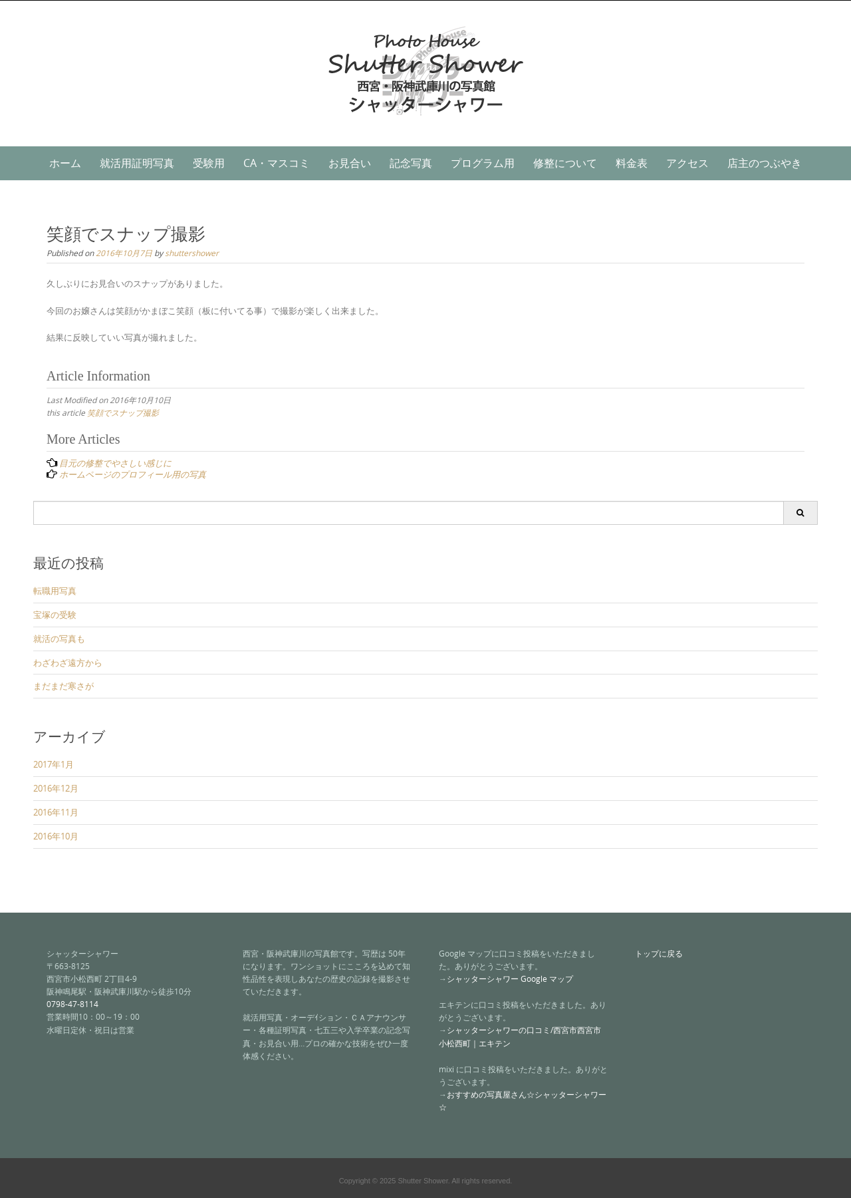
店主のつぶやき (764, 163)
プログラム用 (483, 163)
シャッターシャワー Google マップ (510, 978)
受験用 (209, 163)
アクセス (687, 163)
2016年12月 (55, 788)
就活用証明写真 (137, 163)
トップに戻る (659, 953)
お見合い (349, 163)
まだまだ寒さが (63, 686)
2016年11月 (55, 812)
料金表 (632, 163)
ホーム (65, 163)
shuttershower (192, 252)
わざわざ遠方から (67, 663)
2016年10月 (55, 836)
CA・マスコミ (276, 163)
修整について (565, 163)
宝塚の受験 (54, 615)
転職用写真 (54, 591)
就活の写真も (59, 639)
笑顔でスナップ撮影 (123, 412)
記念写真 (411, 163)
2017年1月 (53, 764)
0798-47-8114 (72, 1003)
